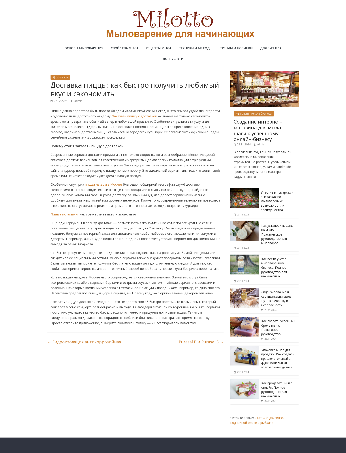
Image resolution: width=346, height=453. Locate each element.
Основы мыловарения (83, 48)
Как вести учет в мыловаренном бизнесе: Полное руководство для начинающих (274, 267)
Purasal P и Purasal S (201, 342)
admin (78, 101)
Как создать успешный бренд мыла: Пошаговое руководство (278, 327)
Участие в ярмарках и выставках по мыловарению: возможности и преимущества (277, 201)
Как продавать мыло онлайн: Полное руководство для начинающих (277, 389)
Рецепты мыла (158, 48)
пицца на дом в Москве (103, 184)
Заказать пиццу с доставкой (134, 116)
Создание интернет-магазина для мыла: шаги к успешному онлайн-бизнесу (258, 130)
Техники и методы (195, 48)
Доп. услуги (173, 59)
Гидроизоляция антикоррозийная (84, 342)
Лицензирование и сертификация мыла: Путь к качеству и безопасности (276, 298)
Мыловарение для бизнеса (254, 114)
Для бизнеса (271, 48)
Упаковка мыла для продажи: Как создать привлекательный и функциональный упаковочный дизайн (277, 358)
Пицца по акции (64, 214)
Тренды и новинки (236, 48)
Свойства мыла (124, 48)
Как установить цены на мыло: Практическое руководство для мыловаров (277, 234)
